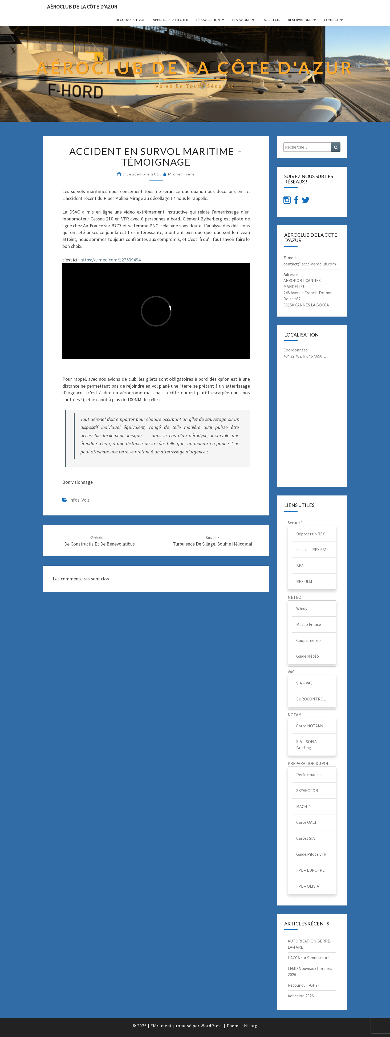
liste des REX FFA (311, 549)
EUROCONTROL (311, 699)
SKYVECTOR (307, 790)
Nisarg (251, 1025)
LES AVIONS (241, 19)
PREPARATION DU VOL (308, 763)
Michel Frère (181, 174)
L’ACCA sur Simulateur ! (308, 957)
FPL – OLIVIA (307, 886)
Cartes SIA (305, 838)
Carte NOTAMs (309, 725)
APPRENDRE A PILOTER (170, 19)
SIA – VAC (304, 683)
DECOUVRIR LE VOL (130, 19)
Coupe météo (308, 640)
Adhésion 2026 (301, 995)
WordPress (212, 1025)
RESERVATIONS (299, 19)
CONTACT (331, 19)
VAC (291, 671)
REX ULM (304, 581)
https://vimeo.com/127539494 (110, 260)
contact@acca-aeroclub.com (309, 264)
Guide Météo (307, 656)
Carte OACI (306, 822)
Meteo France (308, 624)
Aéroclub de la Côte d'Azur (82, 6)
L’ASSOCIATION (208, 19)
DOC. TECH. (271, 19)
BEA (300, 565)
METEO (294, 597)
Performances (309, 774)
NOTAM (295, 714)
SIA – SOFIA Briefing (306, 744)
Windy (301, 608)
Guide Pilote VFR (311, 854)
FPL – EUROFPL (310, 870)
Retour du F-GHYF (304, 985)
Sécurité (295, 522)
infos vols (79, 500)
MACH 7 (303, 806)
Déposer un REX (310, 533)
